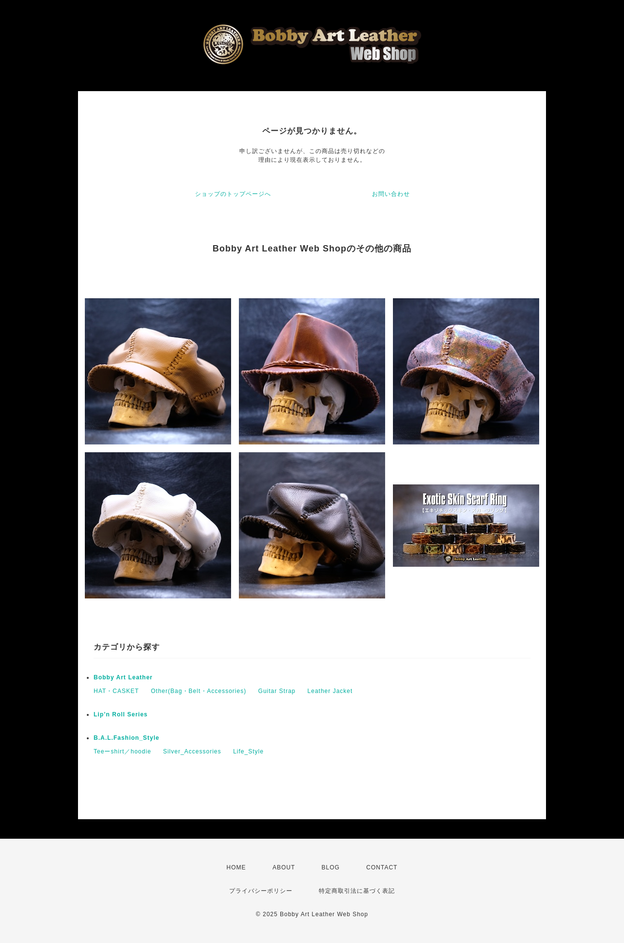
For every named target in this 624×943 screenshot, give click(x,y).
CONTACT (381, 867)
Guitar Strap (277, 691)
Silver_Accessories (192, 751)
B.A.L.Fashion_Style (126, 737)
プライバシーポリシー (260, 890)
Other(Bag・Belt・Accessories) (198, 691)
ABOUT (284, 867)
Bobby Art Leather (123, 677)
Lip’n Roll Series (121, 714)
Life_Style (248, 751)
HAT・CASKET (116, 691)
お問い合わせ (391, 194)
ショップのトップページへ (233, 194)
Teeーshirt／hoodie (122, 751)
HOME (236, 867)
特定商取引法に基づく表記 (357, 890)
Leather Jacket (330, 691)
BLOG (331, 867)
